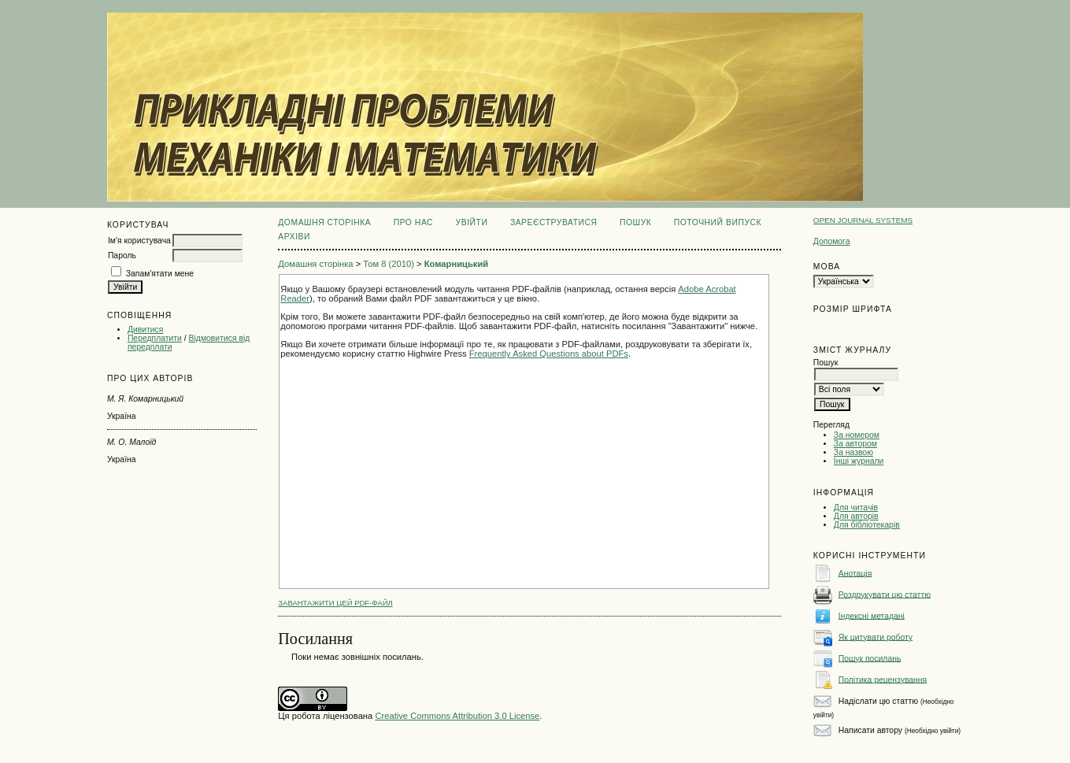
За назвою (853, 452)
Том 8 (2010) (388, 264)
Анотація (855, 573)
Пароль (122, 255)
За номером (856, 435)
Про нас (414, 222)
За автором (855, 443)
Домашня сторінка (324, 222)
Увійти (472, 222)
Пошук (635, 222)
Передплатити (155, 338)
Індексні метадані (872, 615)
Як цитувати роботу (876, 636)
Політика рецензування (883, 679)
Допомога (831, 241)
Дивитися (146, 329)
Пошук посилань (870, 658)
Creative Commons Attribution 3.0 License (457, 715)
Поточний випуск (717, 222)
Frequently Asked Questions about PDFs (548, 353)
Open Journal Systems (863, 220)
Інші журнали (858, 461)
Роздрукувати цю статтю (885, 594)
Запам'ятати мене (160, 273)
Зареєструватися (554, 222)
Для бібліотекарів (867, 524)
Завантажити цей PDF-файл (335, 602)
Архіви (294, 236)
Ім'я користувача (139, 240)
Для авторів (856, 516)
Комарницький (456, 264)
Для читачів (856, 507)
